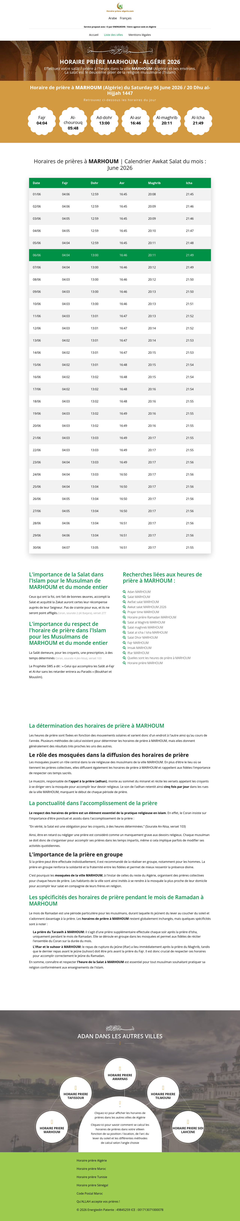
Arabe (113, 18)
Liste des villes (113, 35)
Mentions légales (140, 35)
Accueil (93, 34)
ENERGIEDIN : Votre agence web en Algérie (134, 26)
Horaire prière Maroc (91, 1169)
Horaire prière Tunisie (92, 1177)
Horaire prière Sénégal (92, 1185)
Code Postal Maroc (90, 1193)
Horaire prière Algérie (92, 1160)
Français (125, 18)
